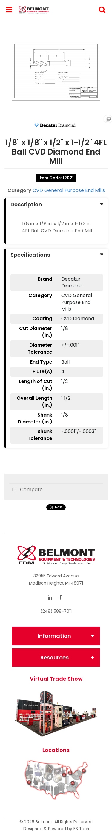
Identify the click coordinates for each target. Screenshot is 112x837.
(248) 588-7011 (56, 611)
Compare (26, 490)
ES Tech (81, 829)
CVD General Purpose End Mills (69, 190)
